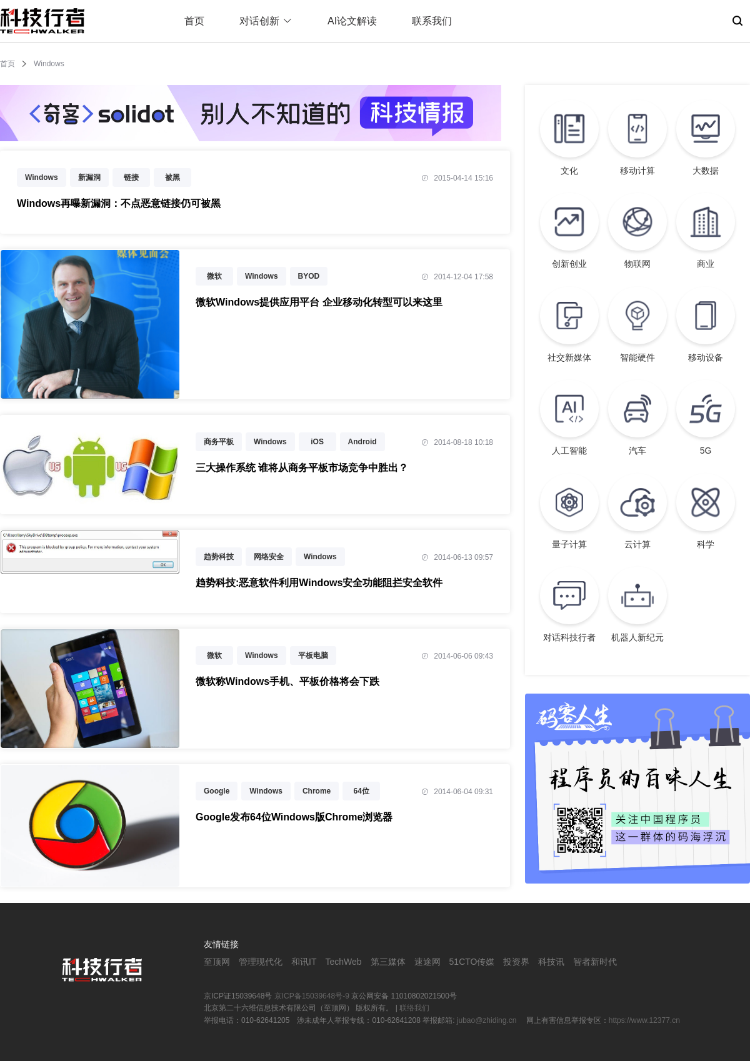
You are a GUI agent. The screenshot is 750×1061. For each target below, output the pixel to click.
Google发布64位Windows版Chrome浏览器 (294, 817)
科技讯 (551, 962)
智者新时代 (595, 962)
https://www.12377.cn (644, 1020)
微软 (214, 276)
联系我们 (432, 21)
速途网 (427, 962)
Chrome (316, 791)
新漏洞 (89, 177)
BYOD (309, 276)
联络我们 (414, 1008)
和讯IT (303, 962)
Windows (41, 177)
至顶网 (217, 962)
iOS (317, 441)
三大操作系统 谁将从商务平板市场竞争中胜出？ (302, 467)
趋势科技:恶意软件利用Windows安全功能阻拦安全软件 (319, 582)
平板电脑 (313, 655)
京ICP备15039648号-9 (311, 996)
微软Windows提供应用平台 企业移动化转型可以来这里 (319, 302)
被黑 (172, 177)
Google (216, 791)
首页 (194, 21)
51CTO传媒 (472, 962)
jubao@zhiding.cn (488, 1020)
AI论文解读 (352, 21)
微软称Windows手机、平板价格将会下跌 (287, 681)
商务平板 (219, 441)
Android (362, 441)
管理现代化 (260, 962)
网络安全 (269, 556)
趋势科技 (219, 556)
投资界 (516, 962)
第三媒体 (388, 962)
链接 (131, 177)
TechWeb (343, 962)
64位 (361, 791)
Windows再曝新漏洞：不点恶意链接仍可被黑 (119, 203)
